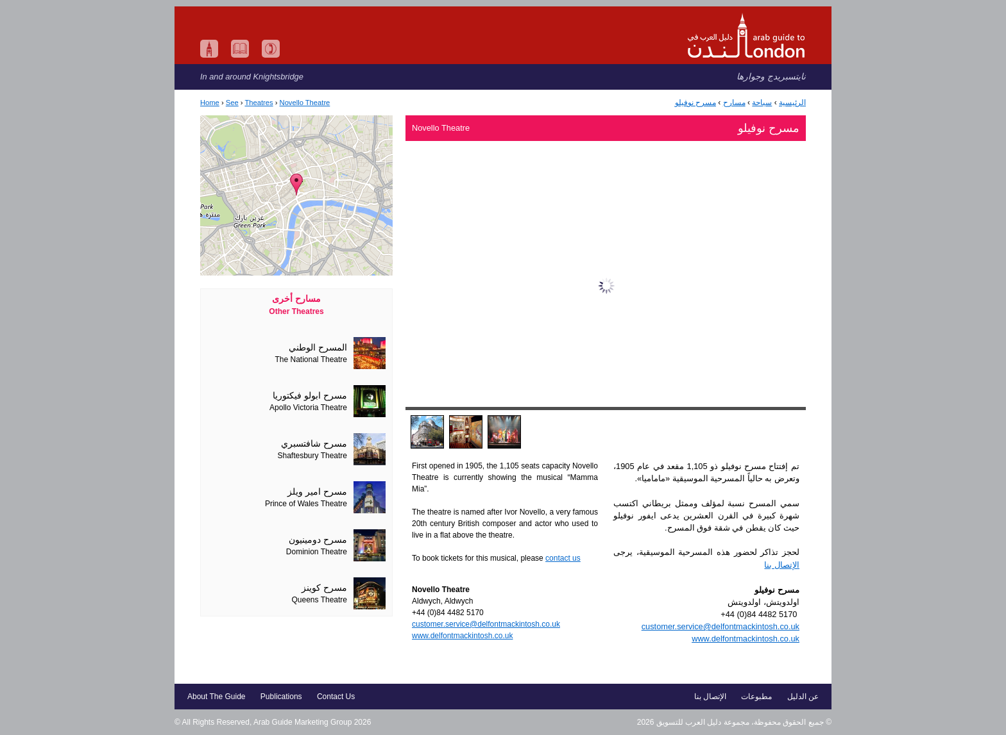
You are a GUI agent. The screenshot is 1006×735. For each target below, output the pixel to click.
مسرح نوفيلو (695, 102)
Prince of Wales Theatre (306, 503)
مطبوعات (756, 696)
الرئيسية (792, 102)
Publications (281, 696)
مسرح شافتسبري (314, 444)
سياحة (762, 102)
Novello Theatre (305, 102)
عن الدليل (803, 696)
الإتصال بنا (781, 565)
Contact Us (336, 696)
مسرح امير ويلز (317, 492)
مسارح (734, 102)
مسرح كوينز (324, 588)
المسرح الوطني (318, 347)
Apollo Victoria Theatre (308, 407)
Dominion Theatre (316, 551)
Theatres (258, 102)
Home (209, 102)
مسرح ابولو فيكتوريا (310, 396)
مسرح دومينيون (318, 540)
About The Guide (216, 696)
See (232, 102)
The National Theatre (311, 359)
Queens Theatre (319, 599)
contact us (563, 558)
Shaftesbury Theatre (312, 455)
